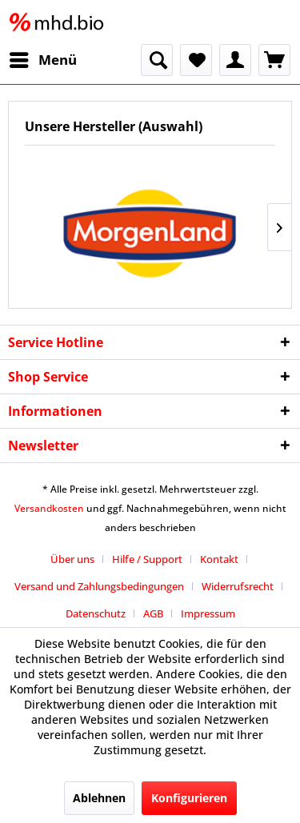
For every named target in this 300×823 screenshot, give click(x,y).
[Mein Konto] (235, 60)
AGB (153, 613)
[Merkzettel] (196, 60)
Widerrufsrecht (238, 586)
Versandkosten (49, 508)
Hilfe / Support (147, 559)
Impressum (208, 613)
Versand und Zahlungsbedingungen (99, 586)
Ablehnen (99, 797)
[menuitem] (42, 60)
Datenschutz (96, 613)
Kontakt (219, 559)
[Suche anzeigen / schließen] (157, 60)
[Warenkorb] (274, 60)
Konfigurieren (189, 797)
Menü (43, 58)
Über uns (72, 559)
